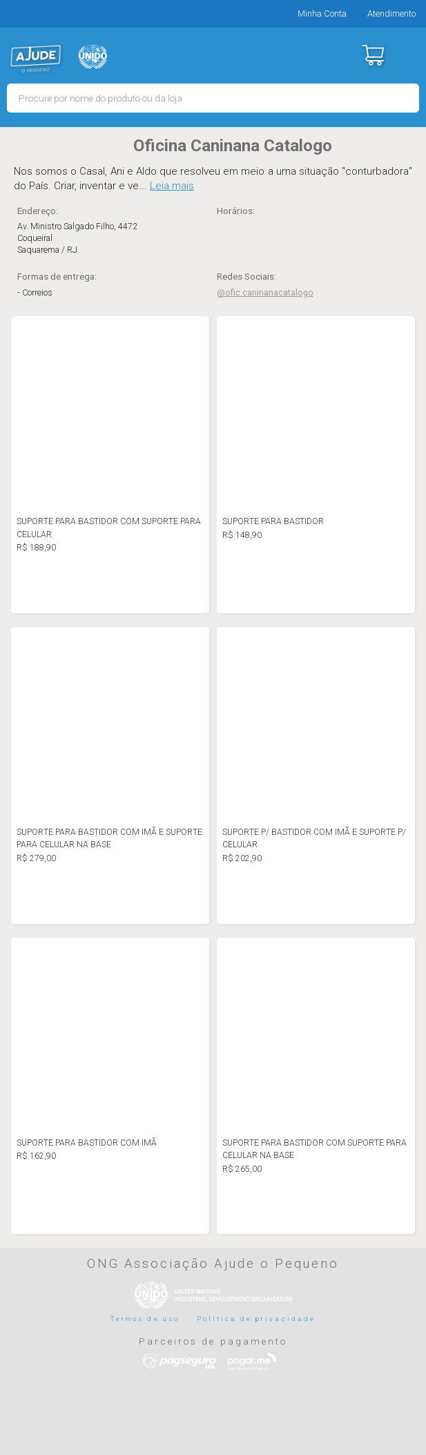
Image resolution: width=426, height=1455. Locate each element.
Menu (407, 55)
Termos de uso (145, 1318)
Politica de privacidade (256, 1318)
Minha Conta (322, 13)
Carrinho (372, 55)
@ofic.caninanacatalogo (265, 293)
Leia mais (172, 186)
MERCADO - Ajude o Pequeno (36, 58)
